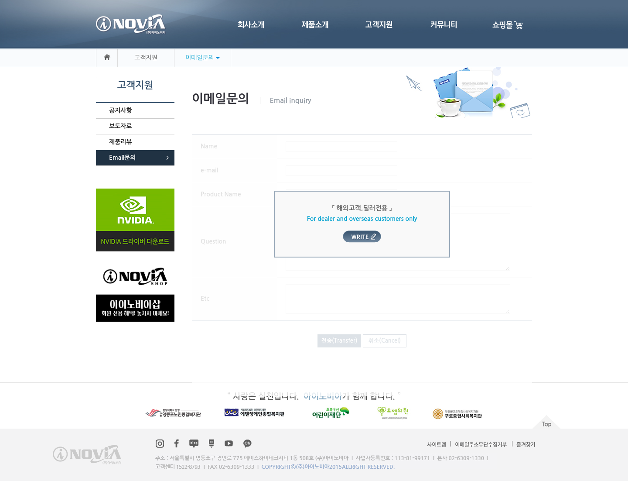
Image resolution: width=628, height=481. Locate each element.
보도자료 (120, 126)
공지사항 (120, 110)
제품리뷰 (120, 142)
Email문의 (122, 158)
